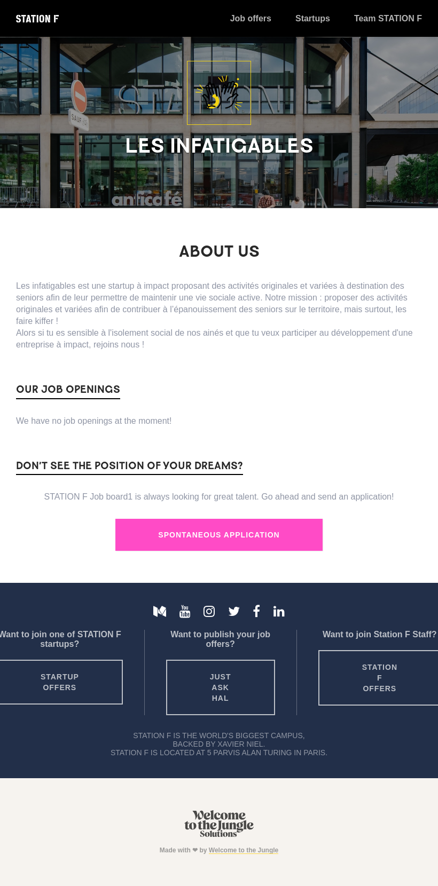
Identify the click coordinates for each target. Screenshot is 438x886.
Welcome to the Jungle (243, 850)
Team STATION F (388, 18)
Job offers (250, 18)
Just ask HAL (220, 687)
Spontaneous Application (218, 535)
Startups (312, 18)
